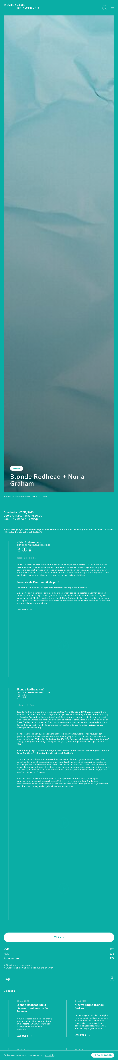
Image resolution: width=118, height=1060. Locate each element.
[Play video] (64, 646)
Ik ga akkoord (103, 1055)
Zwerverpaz (12, 967)
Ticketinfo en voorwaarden (19, 964)
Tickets (59, 936)
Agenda (7, 496)
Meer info (49, 1055)
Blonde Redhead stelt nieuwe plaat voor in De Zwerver (32, 1007)
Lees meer (22, 609)
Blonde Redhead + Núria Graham (31, 496)
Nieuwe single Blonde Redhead (89, 1005)
